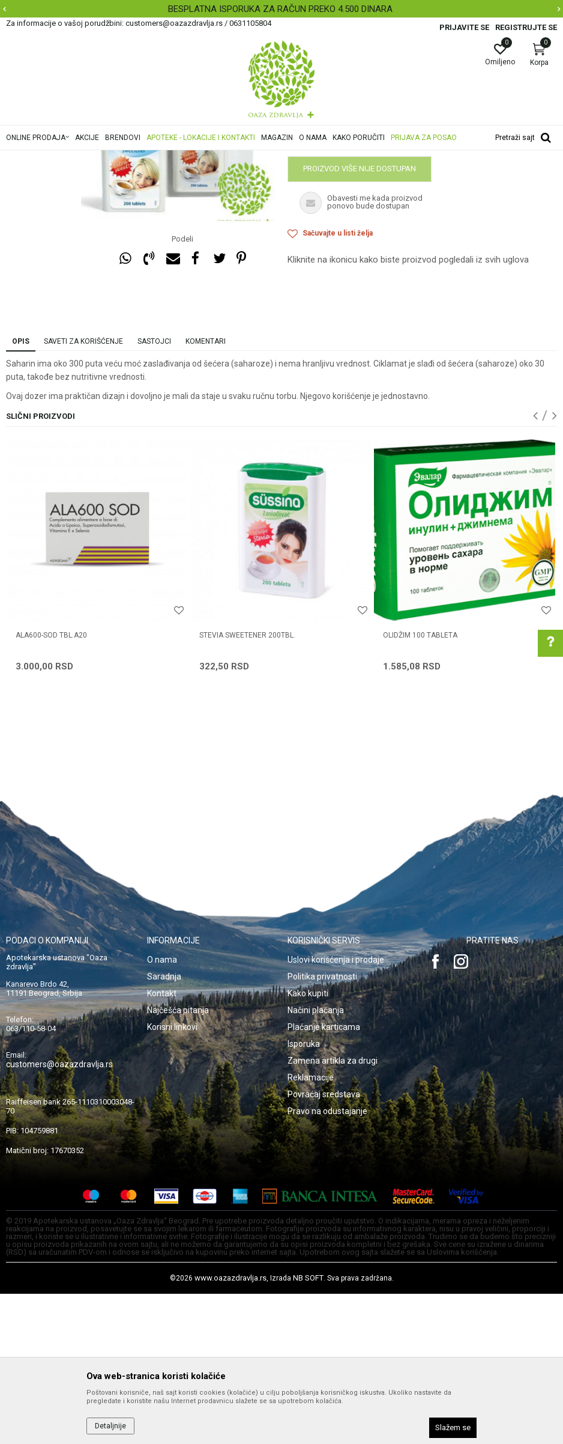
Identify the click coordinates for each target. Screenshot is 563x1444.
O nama (162, 1110)
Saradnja (164, 1127)
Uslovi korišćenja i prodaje (336, 1110)
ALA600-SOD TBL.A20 (51, 785)
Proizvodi (127, 158)
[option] (281, 9)
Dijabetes (284, 158)
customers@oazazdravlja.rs (59, 1214)
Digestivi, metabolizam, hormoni (205, 158)
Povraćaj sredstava (324, 1244)
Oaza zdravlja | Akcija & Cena (54, 158)
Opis (20, 491)
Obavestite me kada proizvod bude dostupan (381, 287)
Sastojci (154, 491)
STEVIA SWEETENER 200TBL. (247, 785)
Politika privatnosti (322, 1127)
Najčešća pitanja (178, 1160)
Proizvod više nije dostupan (359, 318)
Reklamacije (311, 1227)
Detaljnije (110, 1426)
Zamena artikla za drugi (333, 1211)
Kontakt (161, 1143)
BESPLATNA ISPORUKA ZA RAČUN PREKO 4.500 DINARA (280, 9)
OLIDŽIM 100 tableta (420, 785)
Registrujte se (526, 27)
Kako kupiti (308, 1143)
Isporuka (304, 1194)
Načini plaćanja (316, 1160)
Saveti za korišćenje (83, 491)
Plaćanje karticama (324, 1177)
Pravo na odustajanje (327, 1261)
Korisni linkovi (172, 1177)
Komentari (205, 491)
